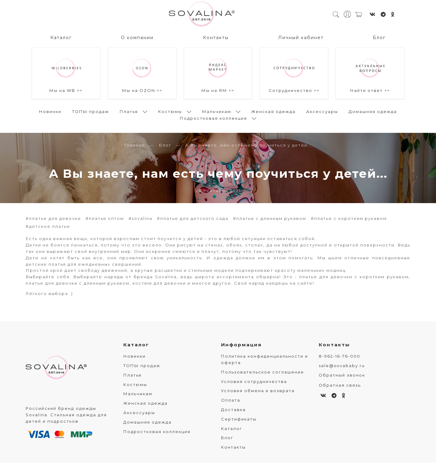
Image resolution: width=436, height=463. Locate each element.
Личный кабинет (301, 37)
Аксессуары (322, 110)
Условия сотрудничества (254, 381)
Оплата (230, 400)
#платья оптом (104, 218)
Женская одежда (273, 110)
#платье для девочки (53, 218)
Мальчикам (216, 110)
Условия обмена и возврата (258, 391)
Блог (379, 37)
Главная (134, 145)
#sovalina (140, 218)
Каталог (61, 37)
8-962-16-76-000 (339, 356)
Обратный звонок (342, 375)
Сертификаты (238, 419)
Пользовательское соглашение (262, 372)
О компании (137, 37)
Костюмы (170, 110)
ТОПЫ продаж (90, 110)
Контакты (216, 37)
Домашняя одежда (373, 110)
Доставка (233, 409)
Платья (129, 110)
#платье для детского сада (192, 218)
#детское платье (48, 226)
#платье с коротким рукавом (349, 218)
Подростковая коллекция (213, 117)
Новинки (50, 110)
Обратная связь (340, 385)
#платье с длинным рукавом (269, 218)
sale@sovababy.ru (342, 365)
